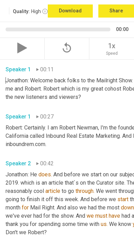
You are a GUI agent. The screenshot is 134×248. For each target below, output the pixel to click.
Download (70, 10)
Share (116, 10)
